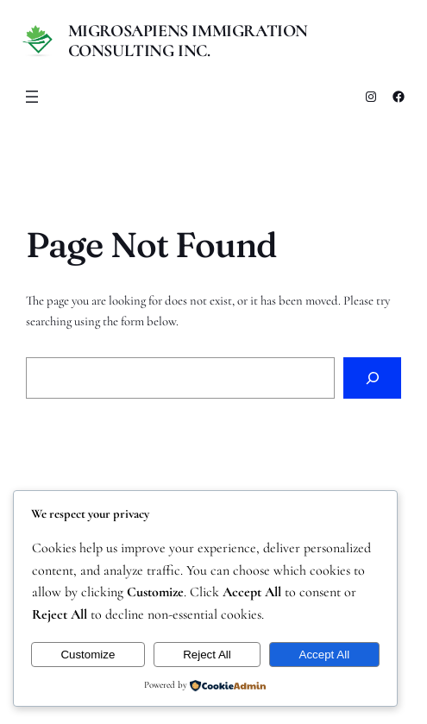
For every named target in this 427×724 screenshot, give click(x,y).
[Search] (372, 378)
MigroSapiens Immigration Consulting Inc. (188, 41)
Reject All (207, 654)
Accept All (324, 654)
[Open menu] (32, 96)
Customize (87, 654)
